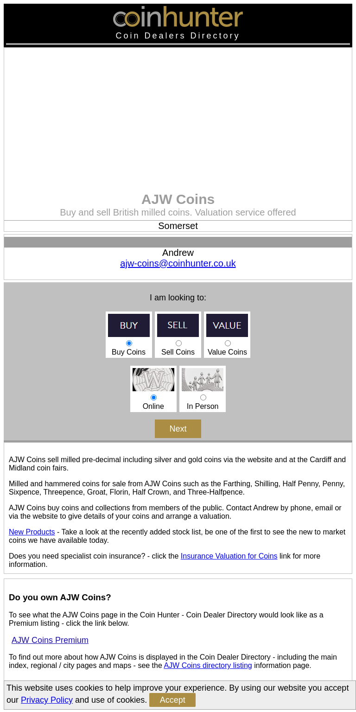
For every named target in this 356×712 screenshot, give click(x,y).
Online (153, 397)
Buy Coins (129, 343)
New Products (32, 532)
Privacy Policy (47, 700)
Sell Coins (178, 343)
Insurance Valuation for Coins (229, 556)
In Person (202, 397)
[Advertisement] (178, 122)
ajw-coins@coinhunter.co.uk (177, 263)
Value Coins (227, 343)
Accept (172, 700)
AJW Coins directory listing (208, 665)
